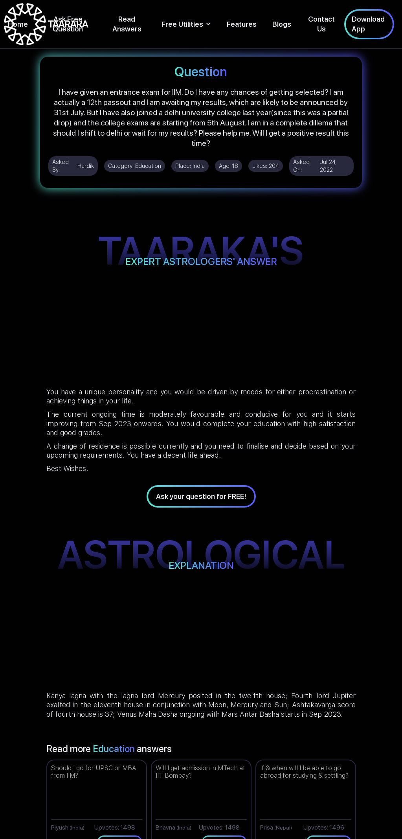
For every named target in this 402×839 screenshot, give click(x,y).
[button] (186, 24)
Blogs (281, 24)
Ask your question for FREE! (201, 496)
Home (18, 24)
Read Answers (126, 24)
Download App (368, 24)
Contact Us (321, 24)
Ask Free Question (68, 24)
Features (242, 24)
